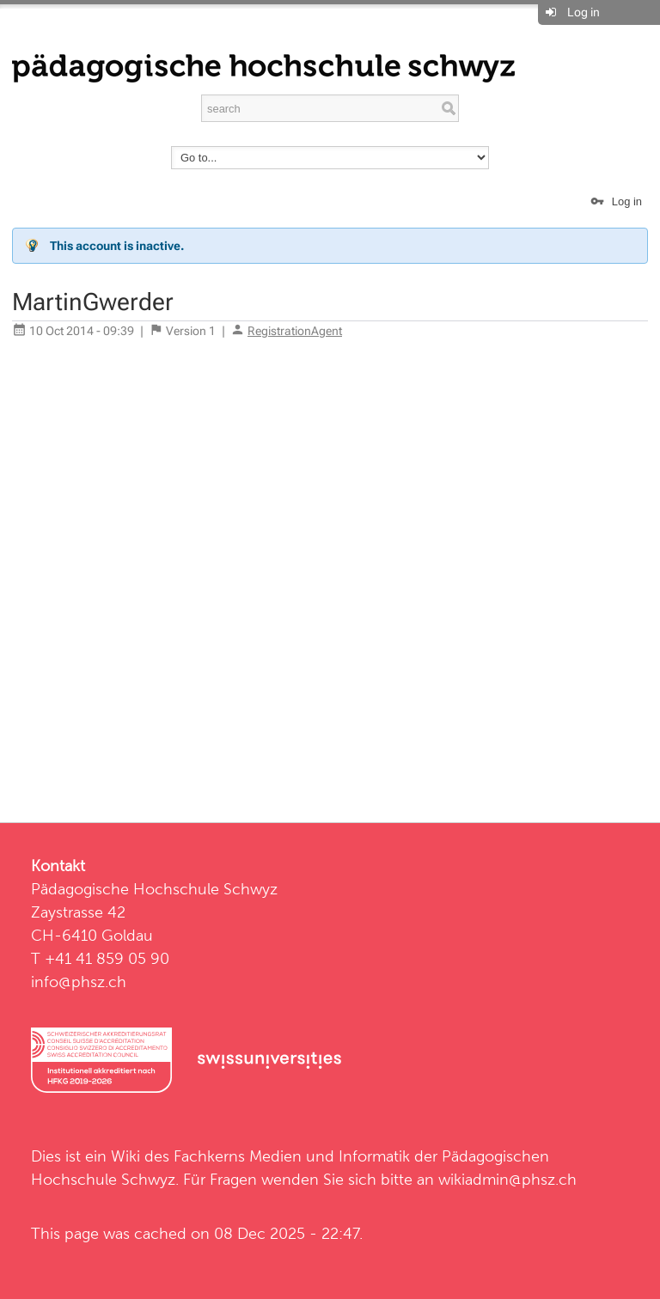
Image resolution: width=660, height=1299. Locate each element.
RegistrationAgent (295, 331)
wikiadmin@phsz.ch (507, 1179)
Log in (583, 12)
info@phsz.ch (78, 982)
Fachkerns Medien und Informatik (292, 1156)
